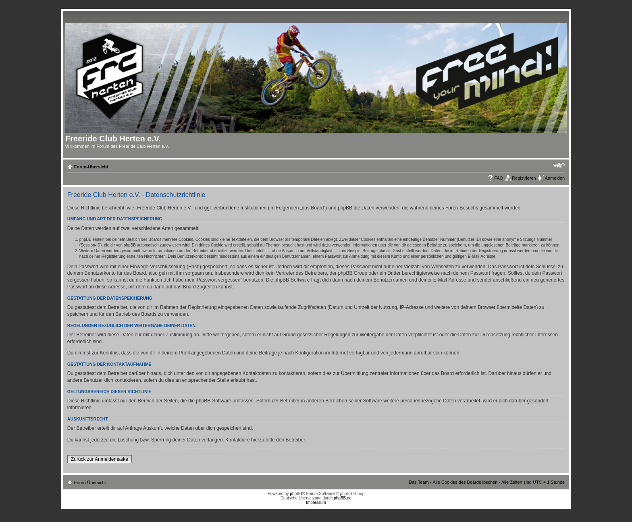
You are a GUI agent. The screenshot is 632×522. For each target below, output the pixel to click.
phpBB (296, 493)
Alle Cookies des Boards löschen (465, 482)
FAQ (498, 178)
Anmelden (555, 178)
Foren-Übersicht (91, 166)
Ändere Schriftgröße (559, 165)
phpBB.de (342, 498)
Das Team (418, 482)
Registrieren (524, 178)
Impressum (316, 502)
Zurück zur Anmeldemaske (99, 459)
